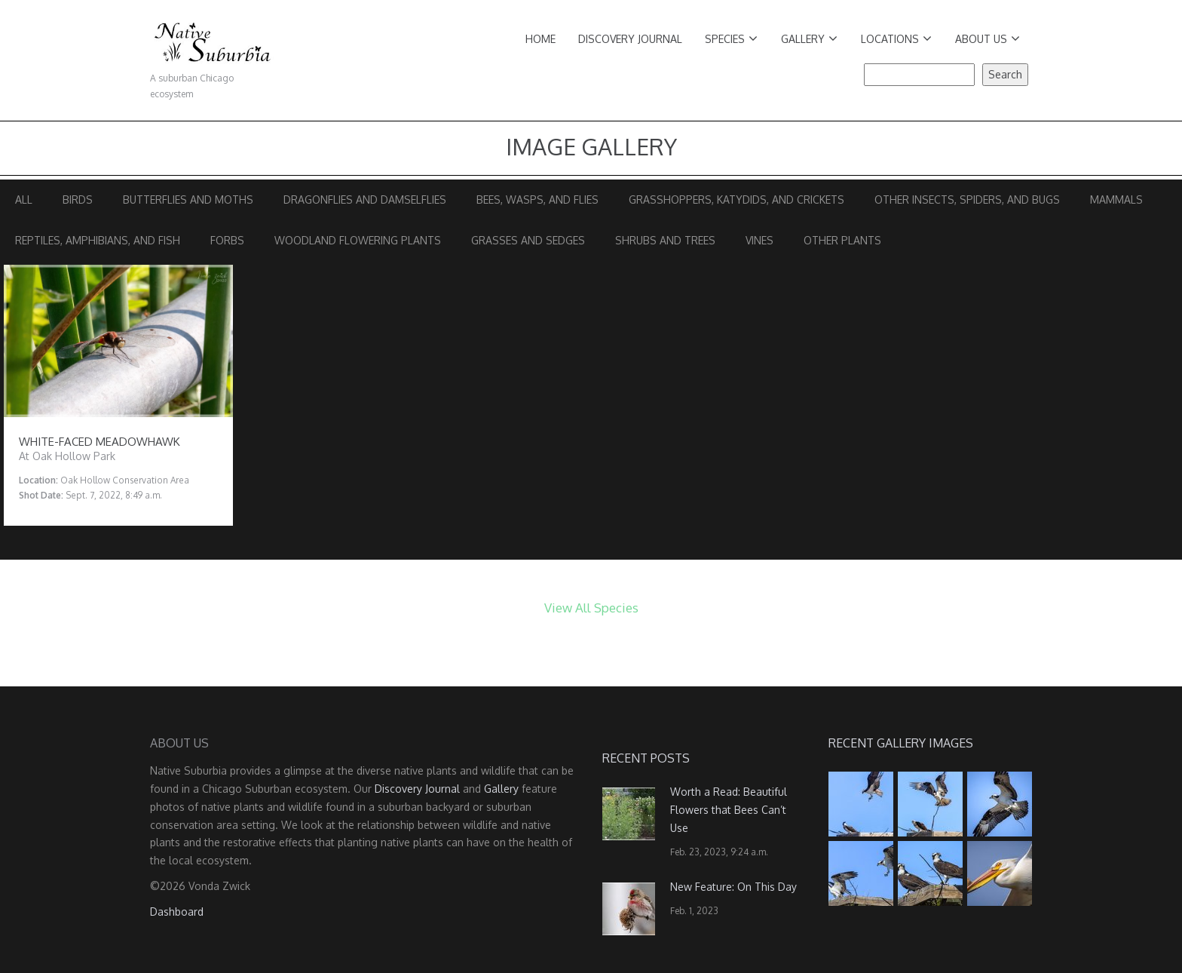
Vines (759, 240)
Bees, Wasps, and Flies (537, 199)
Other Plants (842, 240)
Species (731, 39)
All (23, 199)
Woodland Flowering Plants (357, 240)
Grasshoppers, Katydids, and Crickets (736, 199)
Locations (896, 39)
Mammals (1116, 199)
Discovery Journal (630, 38)
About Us (987, 39)
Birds (78, 199)
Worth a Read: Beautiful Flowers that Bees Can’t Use (728, 809)
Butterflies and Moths (188, 199)
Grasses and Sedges (528, 240)
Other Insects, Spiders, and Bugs (967, 199)
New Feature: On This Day (733, 886)
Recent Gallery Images (900, 742)
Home (540, 38)
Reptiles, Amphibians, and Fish (97, 240)
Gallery (809, 39)
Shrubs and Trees (665, 240)
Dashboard (177, 911)
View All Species (591, 607)
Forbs (227, 240)
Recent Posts (646, 758)
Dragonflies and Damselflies (364, 199)
